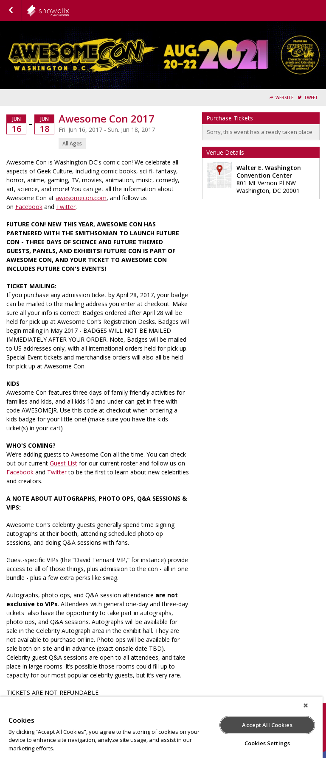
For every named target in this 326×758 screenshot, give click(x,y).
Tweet (311, 97)
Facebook (28, 207)
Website (284, 97)
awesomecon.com (81, 198)
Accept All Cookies (267, 725)
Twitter (66, 207)
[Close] (305, 705)
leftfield (68, 10)
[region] (161, 727)
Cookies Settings (267, 743)
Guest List (63, 463)
